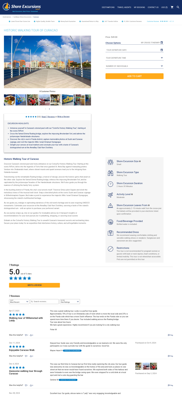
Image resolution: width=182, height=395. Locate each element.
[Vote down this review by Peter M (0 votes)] (31, 337)
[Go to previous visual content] (45, 109)
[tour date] (135, 50)
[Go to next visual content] (49, 109)
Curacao (36, 17)
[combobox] (19, 304)
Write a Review (63, 117)
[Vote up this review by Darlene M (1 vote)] (26, 387)
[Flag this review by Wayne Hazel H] (170, 358)
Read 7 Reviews (48, 117)
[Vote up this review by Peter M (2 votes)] (26, 337)
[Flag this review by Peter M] (170, 337)
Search (178, 7)
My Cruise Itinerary (150, 43)
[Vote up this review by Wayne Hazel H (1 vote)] (26, 358)
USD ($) (164, 7)
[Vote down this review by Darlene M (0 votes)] (31, 387)
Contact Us (153, 7)
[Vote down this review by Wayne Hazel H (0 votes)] (31, 358)
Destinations (108, 7)
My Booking (139, 7)
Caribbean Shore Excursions (22, 17)
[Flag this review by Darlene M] (170, 387)
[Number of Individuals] (135, 66)
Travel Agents (124, 7)
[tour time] (135, 58)
